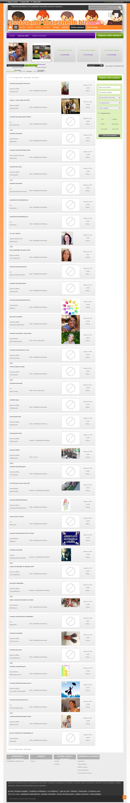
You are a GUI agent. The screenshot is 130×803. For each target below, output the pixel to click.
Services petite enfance (85, 773)
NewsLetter (116, 15)
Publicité (74, 791)
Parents (30, 27)
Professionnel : (40, 71)
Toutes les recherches (39, 36)
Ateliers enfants (82, 767)
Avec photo (104, 129)
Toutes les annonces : (12, 71)
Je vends (57, 764)
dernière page (27, 77)
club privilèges (95, 794)
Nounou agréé (41, 64)
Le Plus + (47, 27)
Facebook (110, 15)
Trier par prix (35, 77)
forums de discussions (65, 794)
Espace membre (13, 2)
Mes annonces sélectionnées (113, 66)
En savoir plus (65, 54)
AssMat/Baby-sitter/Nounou (15, 761)
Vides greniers (82, 764)
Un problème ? (53, 791)
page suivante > (19, 77)
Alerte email (91, 66)
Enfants (38, 27)
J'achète (56, 761)
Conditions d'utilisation (37, 791)
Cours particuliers (83, 770)
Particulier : (29, 71)
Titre (102, 119)
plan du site (64, 791)
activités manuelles (48, 794)
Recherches (115, 124)
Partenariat (82, 791)
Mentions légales (21, 791)
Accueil (11, 36)
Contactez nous (94, 791)
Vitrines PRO (37, 2)
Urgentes (114, 119)
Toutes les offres (23, 36)
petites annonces (82, 794)
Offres (103, 124)
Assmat (22, 27)
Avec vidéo (115, 129)
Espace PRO (25, 2)
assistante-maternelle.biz (30, 794)
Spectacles (81, 761)
